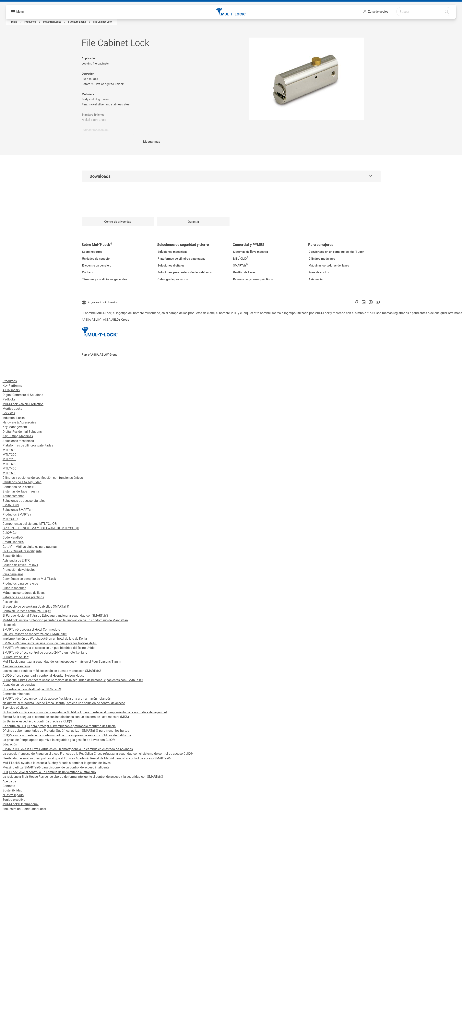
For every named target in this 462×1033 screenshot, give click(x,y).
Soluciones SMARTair (17, 510)
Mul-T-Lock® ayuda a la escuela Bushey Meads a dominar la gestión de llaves (57, 763)
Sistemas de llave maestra (21, 491)
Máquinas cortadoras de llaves (24, 593)
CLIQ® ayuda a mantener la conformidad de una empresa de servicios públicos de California (67, 735)
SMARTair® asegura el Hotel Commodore (31, 629)
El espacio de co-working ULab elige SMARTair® (36, 606)
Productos (10, 381)
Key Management (15, 427)
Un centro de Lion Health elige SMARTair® (32, 689)
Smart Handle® (13, 542)
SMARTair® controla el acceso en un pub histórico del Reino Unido (49, 648)
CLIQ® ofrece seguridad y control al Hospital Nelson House (43, 675)
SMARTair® (11, 505)
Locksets (9, 413)
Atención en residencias (19, 684)
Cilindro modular (14, 588)
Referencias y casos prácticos (23, 597)
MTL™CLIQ (10, 519)
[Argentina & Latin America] (99, 301)
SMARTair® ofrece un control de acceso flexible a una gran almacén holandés (57, 698)
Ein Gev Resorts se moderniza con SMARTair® (35, 634)
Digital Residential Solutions (22, 431)
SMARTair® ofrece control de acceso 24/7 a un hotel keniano (45, 652)
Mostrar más (151, 141)
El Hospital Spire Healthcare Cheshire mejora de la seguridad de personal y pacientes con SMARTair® (73, 680)
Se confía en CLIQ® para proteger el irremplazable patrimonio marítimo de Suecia (59, 726)
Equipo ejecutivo (14, 799)
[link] (17, 21)
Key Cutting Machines (18, 436)
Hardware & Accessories (19, 422)
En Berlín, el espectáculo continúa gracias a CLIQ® (38, 721)
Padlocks (9, 399)
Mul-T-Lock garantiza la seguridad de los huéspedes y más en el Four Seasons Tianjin (62, 661)
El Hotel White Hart (16, 657)
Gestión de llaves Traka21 (20, 565)
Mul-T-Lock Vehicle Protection (23, 404)
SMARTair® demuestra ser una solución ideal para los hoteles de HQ (50, 643)
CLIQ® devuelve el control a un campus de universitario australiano (49, 772)
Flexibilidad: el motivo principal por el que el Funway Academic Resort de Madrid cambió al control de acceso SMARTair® (87, 758)
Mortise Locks (12, 408)
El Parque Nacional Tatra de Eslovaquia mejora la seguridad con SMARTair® (56, 615)
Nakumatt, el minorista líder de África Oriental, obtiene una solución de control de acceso (64, 703)
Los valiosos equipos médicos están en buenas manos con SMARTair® (52, 671)
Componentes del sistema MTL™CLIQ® (30, 524)
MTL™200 (9, 459)
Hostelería (10, 625)
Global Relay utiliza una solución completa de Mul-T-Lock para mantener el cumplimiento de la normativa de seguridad (85, 712)
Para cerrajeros (13, 574)
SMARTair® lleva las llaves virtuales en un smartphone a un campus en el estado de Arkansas (68, 749)
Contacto (9, 786)
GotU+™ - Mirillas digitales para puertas (30, 547)
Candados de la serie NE (19, 487)
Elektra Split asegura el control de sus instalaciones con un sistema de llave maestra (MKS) (66, 717)
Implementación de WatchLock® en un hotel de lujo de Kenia (45, 638)
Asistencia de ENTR (16, 560)
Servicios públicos (15, 707)
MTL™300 (9, 455)
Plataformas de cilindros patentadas (28, 445)
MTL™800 (9, 450)
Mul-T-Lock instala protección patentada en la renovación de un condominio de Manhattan (65, 620)
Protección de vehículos (19, 570)
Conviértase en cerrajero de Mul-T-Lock (29, 579)
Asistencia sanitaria (16, 666)
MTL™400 (9, 468)
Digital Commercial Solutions (23, 395)
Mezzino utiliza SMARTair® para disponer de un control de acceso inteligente (56, 767)
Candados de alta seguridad (22, 482)
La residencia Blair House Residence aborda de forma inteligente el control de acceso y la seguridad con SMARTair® (83, 776)
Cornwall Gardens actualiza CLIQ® (27, 611)
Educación (10, 744)
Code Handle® (13, 537)
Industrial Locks (14, 418)
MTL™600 (9, 464)
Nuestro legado (13, 795)
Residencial (10, 602)
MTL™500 (9, 473)
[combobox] (429, 11)
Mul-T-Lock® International (21, 804)
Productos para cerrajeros (20, 583)
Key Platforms (12, 385)
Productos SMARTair (17, 514)
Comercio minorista (16, 694)
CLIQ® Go (10, 533)
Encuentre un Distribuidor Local (24, 809)
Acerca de (9, 781)
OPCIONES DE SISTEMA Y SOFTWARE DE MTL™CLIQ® (41, 528)
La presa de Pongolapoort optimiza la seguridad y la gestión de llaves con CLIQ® (59, 740)
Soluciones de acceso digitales (24, 501)
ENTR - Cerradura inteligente (22, 551)
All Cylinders (11, 390)
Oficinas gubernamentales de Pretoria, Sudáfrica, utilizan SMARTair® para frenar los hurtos (66, 730)
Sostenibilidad (12, 556)
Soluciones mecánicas (18, 441)
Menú (20, 11)
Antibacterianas (13, 496)
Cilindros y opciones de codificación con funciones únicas (43, 478)
